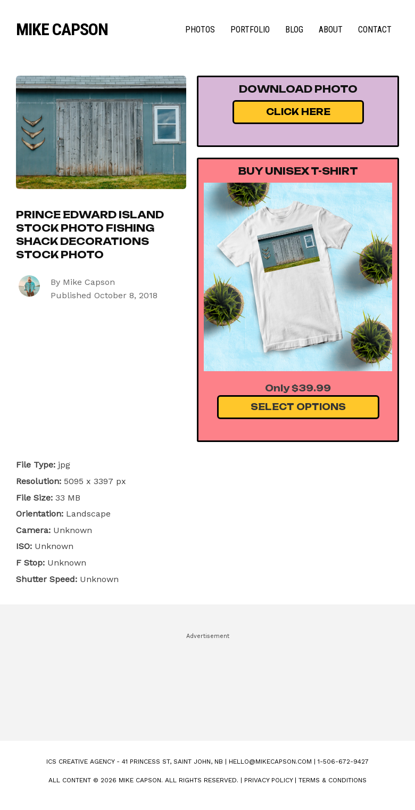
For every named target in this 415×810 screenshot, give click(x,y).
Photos (200, 29)
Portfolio (250, 29)
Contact (375, 29)
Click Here (298, 112)
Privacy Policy (268, 780)
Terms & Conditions (332, 780)
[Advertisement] (207, 682)
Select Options (298, 407)
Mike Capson (62, 29)
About (331, 29)
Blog (294, 29)
